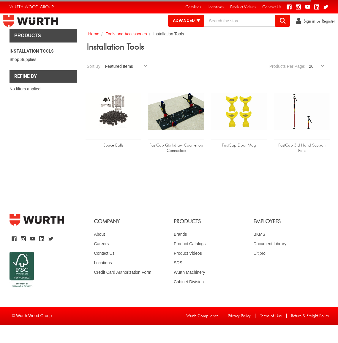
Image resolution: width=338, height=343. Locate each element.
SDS (178, 281)
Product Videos (188, 271)
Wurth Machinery (189, 290)
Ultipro (259, 271)
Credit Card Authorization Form (122, 290)
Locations (103, 281)
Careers (101, 261)
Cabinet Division (189, 300)
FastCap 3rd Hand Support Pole (302, 166)
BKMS (259, 252)
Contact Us (104, 271)
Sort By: (94, 84)
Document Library (269, 261)
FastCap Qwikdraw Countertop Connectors (176, 166)
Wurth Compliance (202, 333)
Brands (180, 252)
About (99, 252)
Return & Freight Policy (310, 333)
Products (27, 53)
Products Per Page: (287, 84)
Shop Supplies (23, 77)
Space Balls (113, 163)
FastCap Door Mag (239, 163)
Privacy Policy (239, 333)
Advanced (181, 29)
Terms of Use (271, 333)
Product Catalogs (190, 261)
